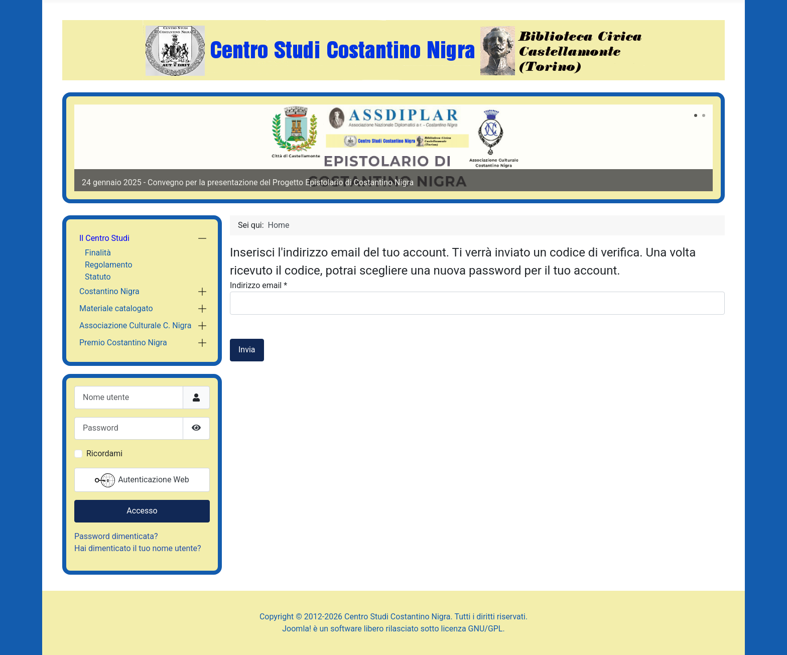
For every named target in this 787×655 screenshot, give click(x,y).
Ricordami (104, 453)
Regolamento (109, 265)
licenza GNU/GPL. (473, 628)
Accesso (141, 510)
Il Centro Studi (104, 238)
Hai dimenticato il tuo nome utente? (137, 548)
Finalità (98, 252)
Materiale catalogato (116, 308)
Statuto (98, 277)
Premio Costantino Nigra (123, 342)
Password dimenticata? (116, 536)
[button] (202, 238)
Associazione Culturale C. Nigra (135, 325)
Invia (246, 349)
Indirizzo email (258, 285)
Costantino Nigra (109, 291)
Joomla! (296, 628)
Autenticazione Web (142, 480)
